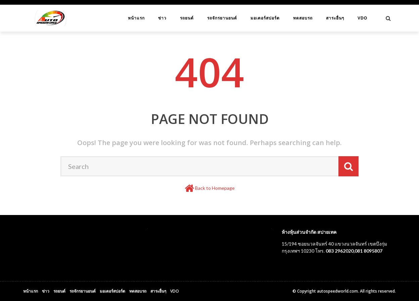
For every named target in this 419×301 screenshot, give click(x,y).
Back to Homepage (215, 188)
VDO (362, 18)
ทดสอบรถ (303, 18)
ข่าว (162, 18)
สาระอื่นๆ (335, 18)
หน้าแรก (136, 18)
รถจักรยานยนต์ (222, 18)
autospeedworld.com (337, 291)
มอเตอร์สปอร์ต (265, 18)
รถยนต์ (187, 18)
